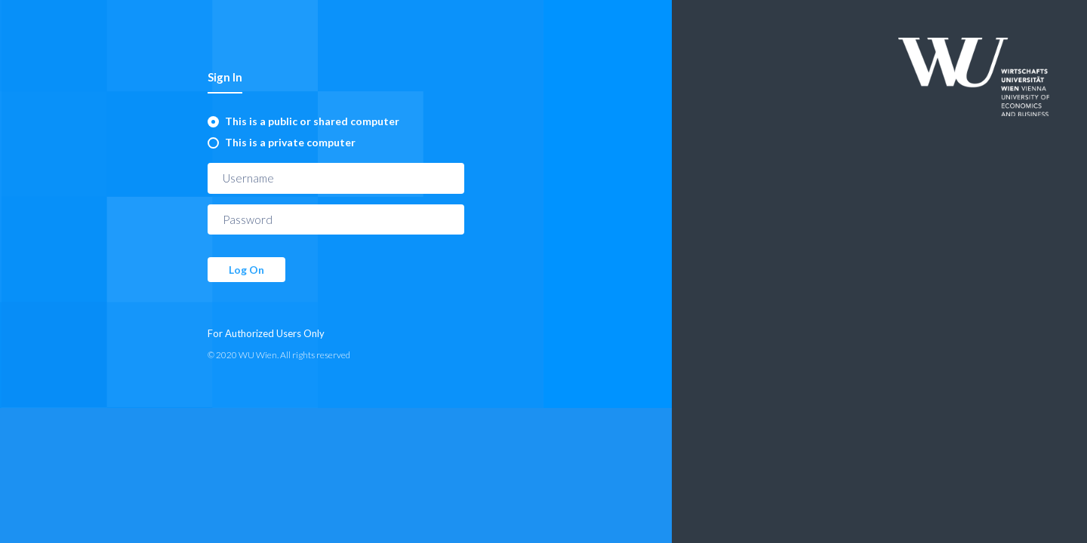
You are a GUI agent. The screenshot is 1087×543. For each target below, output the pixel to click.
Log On (246, 269)
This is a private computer (290, 142)
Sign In (225, 77)
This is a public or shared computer (312, 121)
